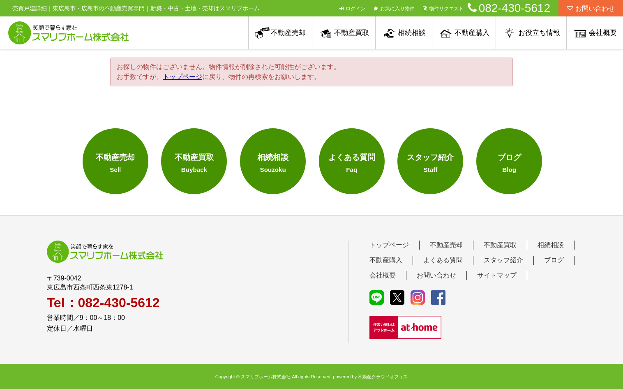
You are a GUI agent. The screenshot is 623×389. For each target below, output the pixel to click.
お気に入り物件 (394, 9)
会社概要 (603, 33)
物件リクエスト (443, 9)
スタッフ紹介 (503, 260)
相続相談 (412, 33)
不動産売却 (288, 33)
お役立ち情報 (539, 33)
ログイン (352, 9)
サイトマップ (497, 275)
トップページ (182, 76)
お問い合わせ (591, 8)
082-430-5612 (509, 8)
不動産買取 (351, 33)
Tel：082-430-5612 (103, 302)
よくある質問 (443, 260)
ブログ (554, 260)
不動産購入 (472, 33)
